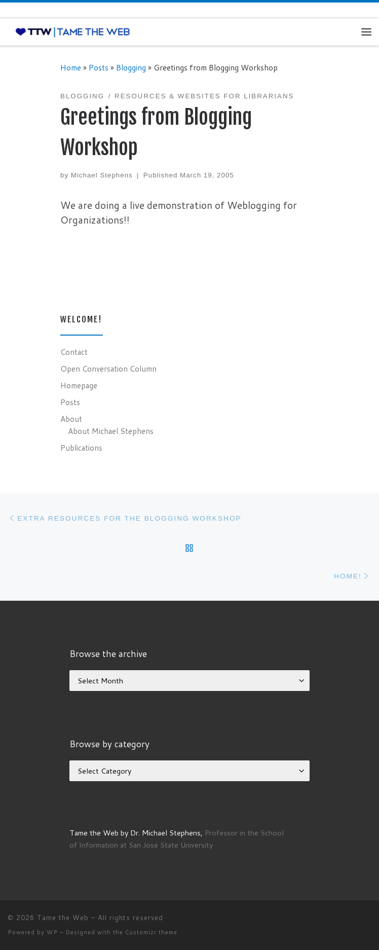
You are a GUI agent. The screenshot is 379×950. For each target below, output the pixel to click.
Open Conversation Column (108, 368)
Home (70, 67)
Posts (98, 67)
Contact (74, 351)
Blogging (131, 67)
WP (52, 932)
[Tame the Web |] (73, 31)
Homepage (78, 385)
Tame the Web (63, 917)
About (71, 418)
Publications (81, 447)
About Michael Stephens (111, 430)
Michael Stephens (102, 175)
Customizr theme (151, 932)
